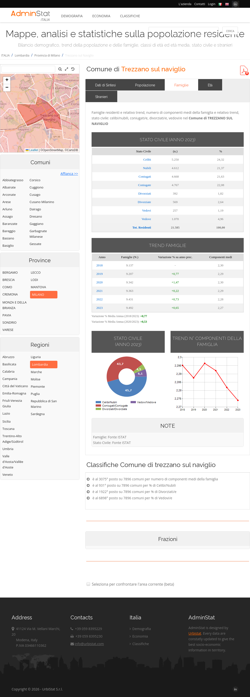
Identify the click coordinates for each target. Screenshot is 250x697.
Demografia (72, 16)
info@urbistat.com (87, 643)
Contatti (199, 4)
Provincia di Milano (47, 55)
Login (211, 4)
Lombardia (22, 55)
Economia (101, 16)
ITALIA (5, 55)
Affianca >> (69, 173)
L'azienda (185, 4)
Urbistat (194, 633)
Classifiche (130, 16)
